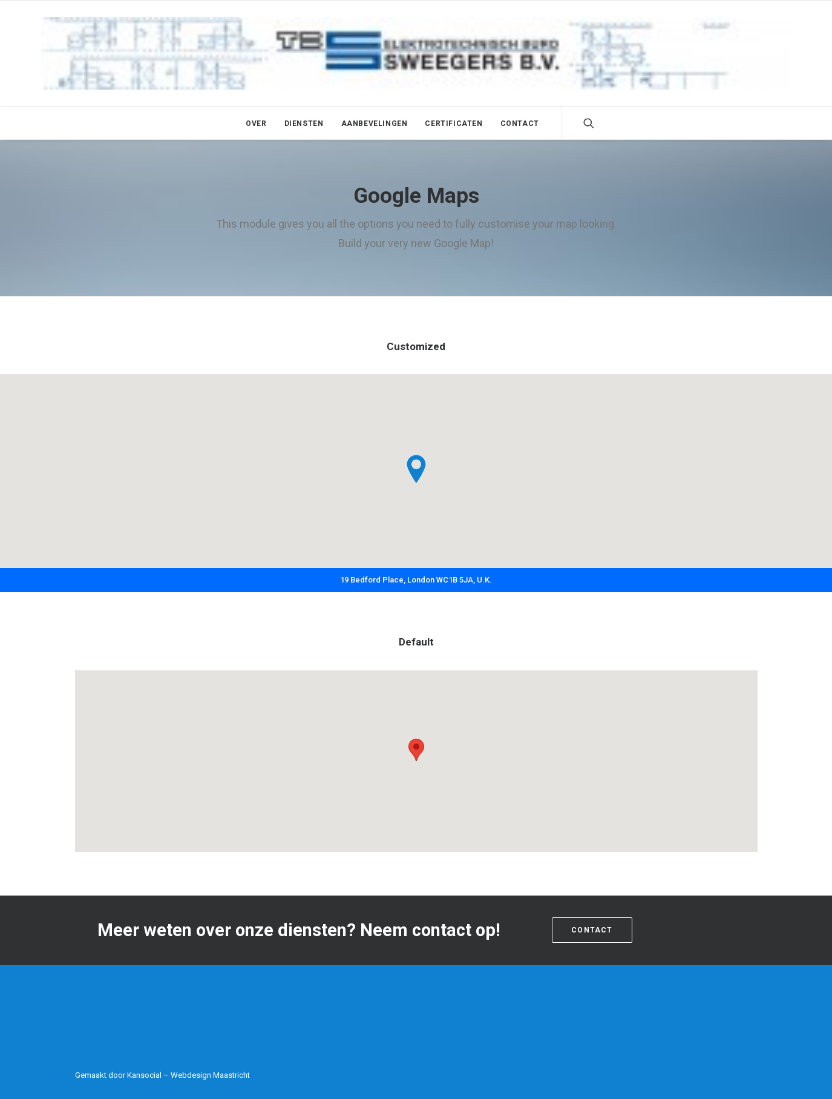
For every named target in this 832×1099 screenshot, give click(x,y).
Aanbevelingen (374, 123)
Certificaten (453, 123)
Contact (519, 123)
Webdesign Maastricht (210, 1075)
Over (256, 123)
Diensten (304, 123)
